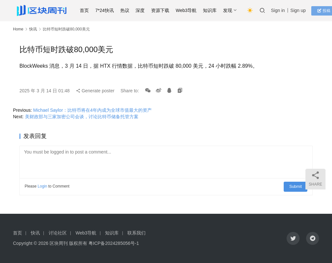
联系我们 (136, 232)
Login (42, 186)
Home (18, 29)
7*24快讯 (107, 10)
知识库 (212, 10)
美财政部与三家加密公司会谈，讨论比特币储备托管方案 (81, 116)
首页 (87, 10)
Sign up (301, 10)
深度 (143, 10)
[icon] (293, 238)
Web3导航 (189, 10)
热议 (127, 10)
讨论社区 (58, 232)
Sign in (281, 10)
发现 (230, 10)
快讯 (33, 29)
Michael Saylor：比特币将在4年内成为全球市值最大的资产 (92, 110)
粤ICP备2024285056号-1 (114, 243)
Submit (296, 186)
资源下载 (163, 10)
